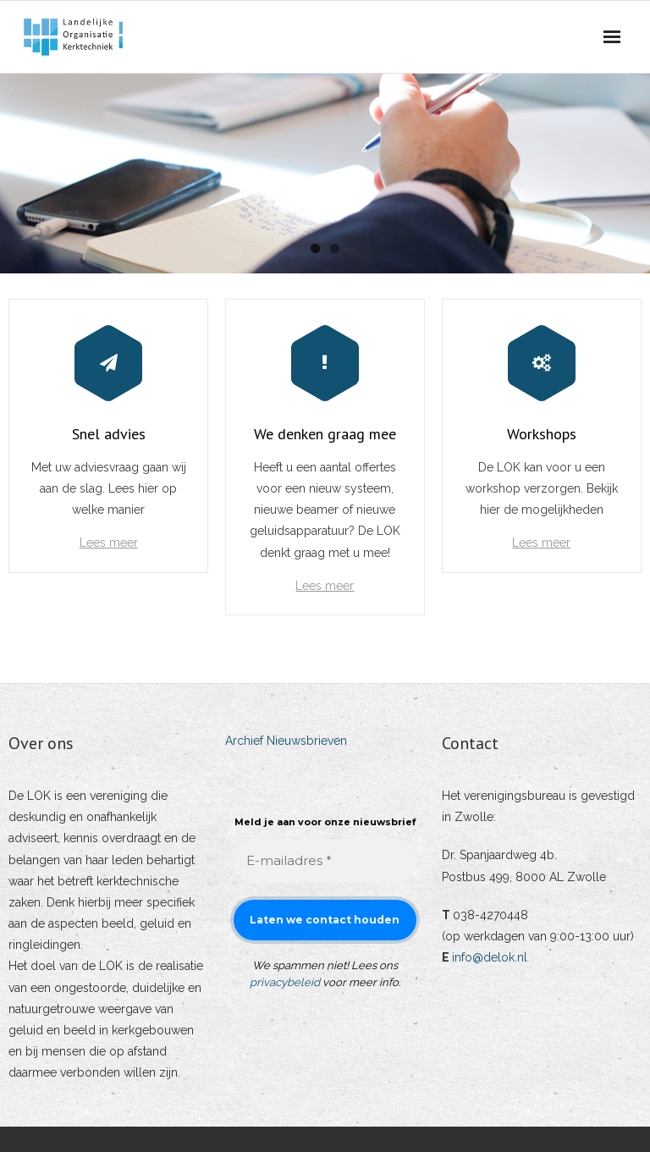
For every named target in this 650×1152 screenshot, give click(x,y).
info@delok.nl (489, 957)
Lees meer (109, 542)
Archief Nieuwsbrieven (286, 740)
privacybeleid (285, 982)
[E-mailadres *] (325, 861)
